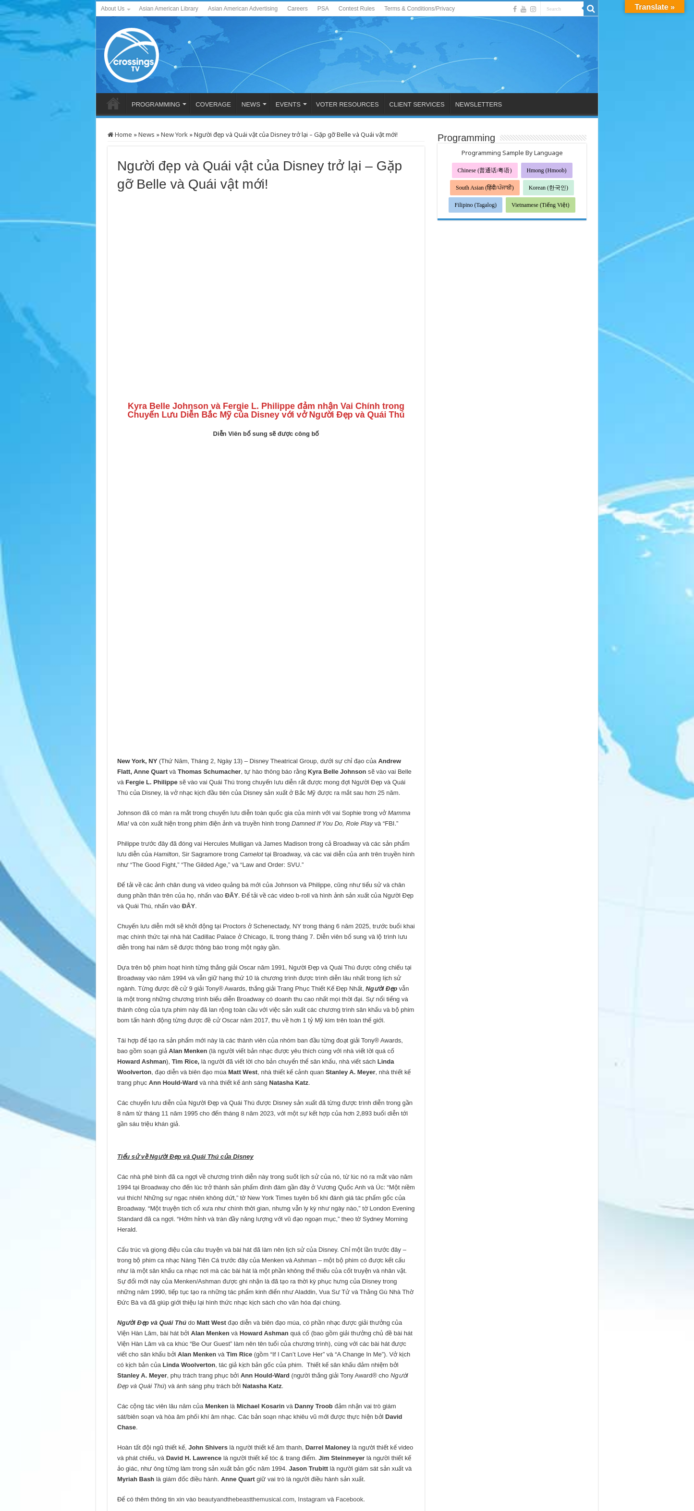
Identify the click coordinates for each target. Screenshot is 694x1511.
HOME (113, 103)
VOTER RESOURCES (347, 104)
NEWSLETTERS (478, 104)
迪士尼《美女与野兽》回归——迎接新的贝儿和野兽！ (176, 1435)
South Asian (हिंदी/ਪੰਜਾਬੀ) (485, 187)
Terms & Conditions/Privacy (419, 8)
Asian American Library (168, 8)
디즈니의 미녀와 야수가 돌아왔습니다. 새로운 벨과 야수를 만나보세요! (356, 1439)
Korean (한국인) (548, 187)
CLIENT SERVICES (417, 104)
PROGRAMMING (156, 104)
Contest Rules (357, 8)
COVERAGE (213, 104)
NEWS (251, 104)
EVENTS (288, 104)
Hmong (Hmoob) (547, 170)
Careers (297, 8)
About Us (112, 8)
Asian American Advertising (243, 8)
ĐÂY (231, 776)
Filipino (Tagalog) (475, 205)
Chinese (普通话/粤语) (485, 170)
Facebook (349, 1380)
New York (174, 134)
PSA (323, 8)
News (146, 134)
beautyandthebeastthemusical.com (246, 1380)
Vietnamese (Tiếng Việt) (540, 205)
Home (120, 134)
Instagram (312, 1380)
